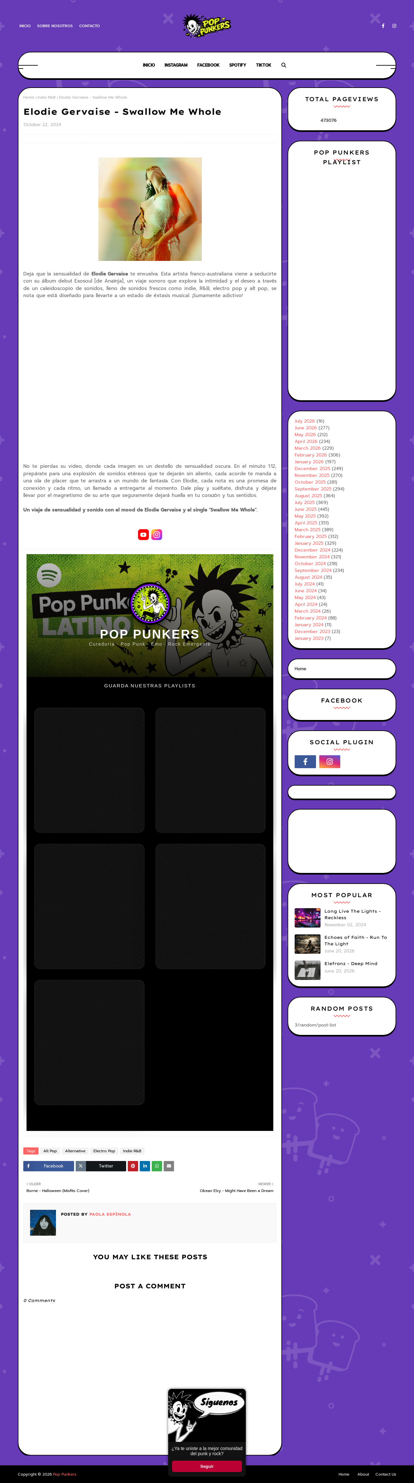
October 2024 (310, 563)
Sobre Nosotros (55, 26)
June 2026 (306, 427)
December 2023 (312, 631)
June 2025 (306, 509)
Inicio (25, 26)
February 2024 (311, 618)
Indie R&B (47, 97)
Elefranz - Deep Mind (350, 963)
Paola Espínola (109, 1214)
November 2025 (312, 475)
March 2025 (308, 529)
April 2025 (306, 523)
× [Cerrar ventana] (240, 1394)
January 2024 (309, 624)
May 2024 (305, 597)
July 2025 (305, 502)
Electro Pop (104, 1151)
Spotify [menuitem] (237, 65)
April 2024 (306, 604)
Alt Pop (50, 1151)
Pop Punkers (64, 1474)
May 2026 (305, 434)
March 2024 (308, 611)
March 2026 (308, 448)
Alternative (75, 1151)
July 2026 (305, 421)
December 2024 (312, 550)
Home (28, 97)
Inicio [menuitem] (149, 65)
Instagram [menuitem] (176, 65)
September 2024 (313, 570)
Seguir (206, 1466)
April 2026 (306, 441)
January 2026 (309, 461)
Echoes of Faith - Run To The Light (355, 940)
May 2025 (305, 516)
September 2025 (313, 489)
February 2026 (311, 455)
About (363, 1474)
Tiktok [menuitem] (263, 65)
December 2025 (312, 468)
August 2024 (308, 577)
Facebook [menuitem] (208, 65)
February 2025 (311, 536)
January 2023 (309, 638)
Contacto (89, 26)
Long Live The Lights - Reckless (352, 914)
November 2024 (312, 556)
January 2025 (309, 543)
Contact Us (386, 1474)
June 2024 (306, 590)
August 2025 (308, 495)
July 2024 (305, 584)
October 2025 (310, 482)
